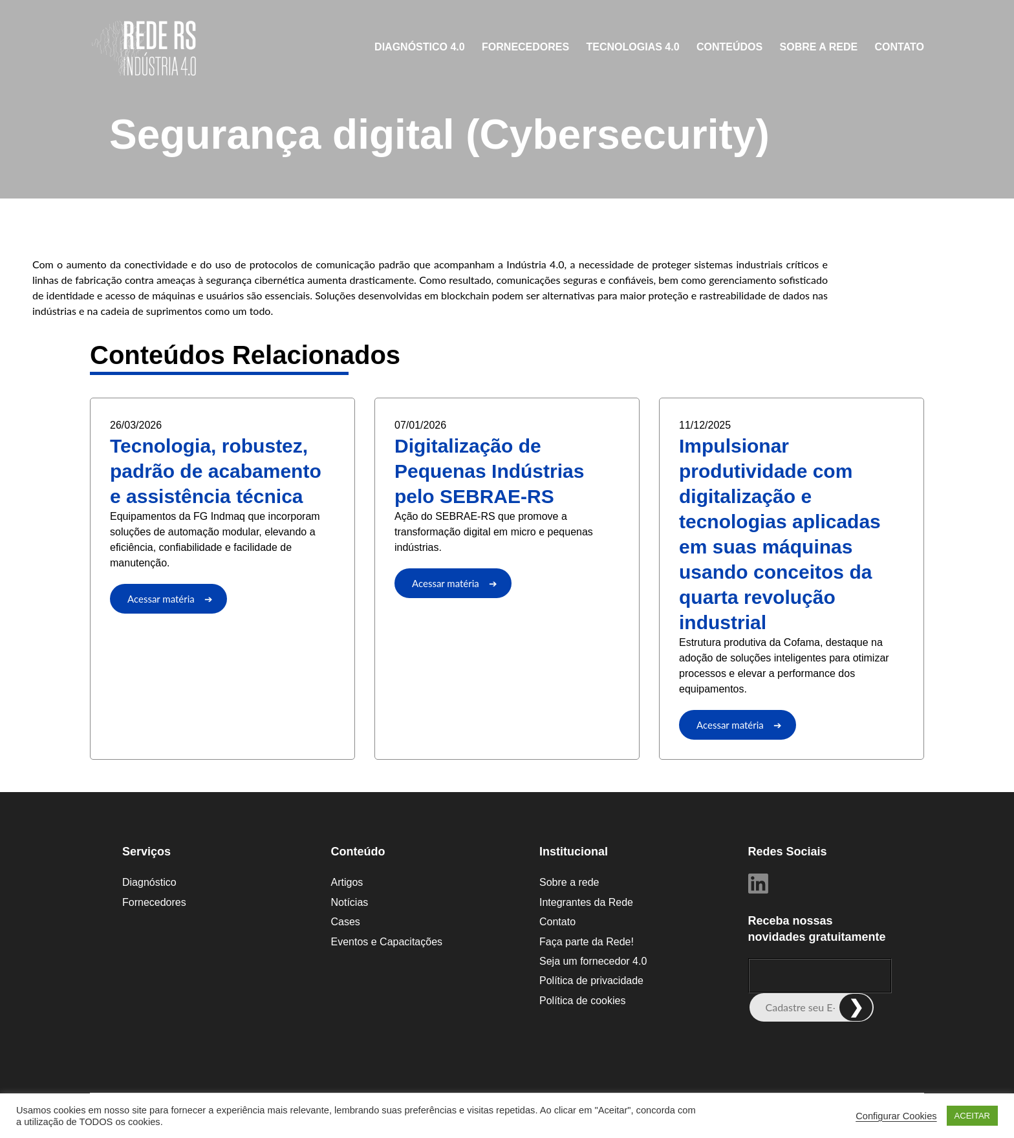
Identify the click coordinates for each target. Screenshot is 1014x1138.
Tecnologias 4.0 (633, 46)
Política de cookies (582, 1000)
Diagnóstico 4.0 (419, 46)
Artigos (347, 882)
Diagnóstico (149, 882)
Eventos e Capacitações (387, 941)
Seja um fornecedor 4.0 (593, 961)
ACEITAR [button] (972, 1116)
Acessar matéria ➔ (170, 599)
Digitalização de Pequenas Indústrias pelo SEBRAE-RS (489, 471)
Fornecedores (525, 46)
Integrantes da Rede (586, 902)
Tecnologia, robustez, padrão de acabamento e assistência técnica (215, 471)
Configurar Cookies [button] (896, 1116)
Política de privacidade (591, 980)
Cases (345, 921)
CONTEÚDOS (729, 46)
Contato (899, 46)
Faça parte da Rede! (586, 941)
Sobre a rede (819, 46)
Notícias (350, 902)
